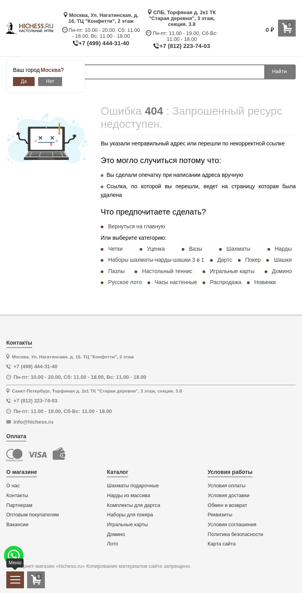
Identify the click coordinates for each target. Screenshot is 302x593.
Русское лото (125, 282)
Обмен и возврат (227, 505)
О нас (13, 485)
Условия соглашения (232, 524)
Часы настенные (176, 282)
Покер (253, 260)
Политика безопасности (235, 534)
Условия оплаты (226, 485)
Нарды (283, 249)
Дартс (224, 260)
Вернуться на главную (136, 226)
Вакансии (17, 524)
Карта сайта (222, 544)
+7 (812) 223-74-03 (184, 45)
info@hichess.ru (33, 422)
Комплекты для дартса (133, 505)
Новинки (265, 282)
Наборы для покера (130, 515)
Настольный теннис (167, 271)
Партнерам (19, 505)
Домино (282, 271)
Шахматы (238, 249)
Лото (112, 544)
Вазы (195, 249)
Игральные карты (232, 271)
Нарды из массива (128, 495)
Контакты (17, 495)
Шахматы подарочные (133, 485)
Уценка (156, 249)
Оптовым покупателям (32, 515)
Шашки (283, 260)
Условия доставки (228, 495)
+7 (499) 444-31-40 (104, 43)
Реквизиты (220, 515)
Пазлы (116, 271)
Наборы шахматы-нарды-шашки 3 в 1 (156, 260)
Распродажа (225, 282)
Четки (115, 249)
